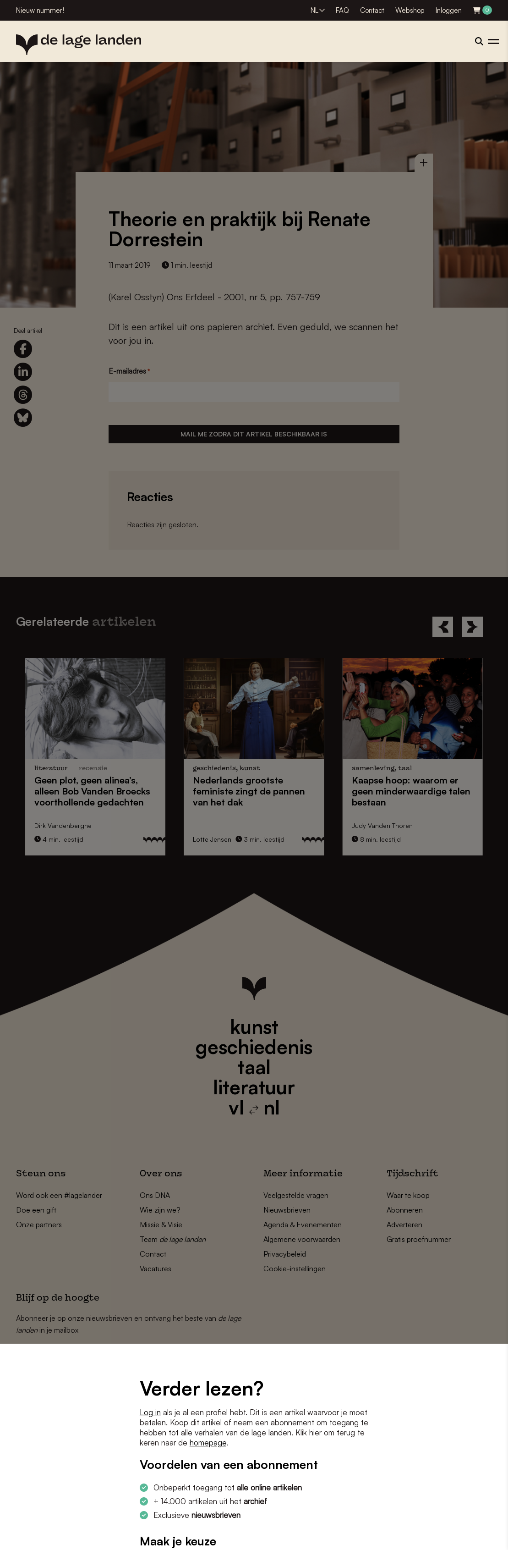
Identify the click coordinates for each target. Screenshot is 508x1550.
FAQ (342, 10)
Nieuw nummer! (40, 10)
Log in (150, 1412)
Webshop (410, 10)
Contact (372, 10)
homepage (208, 1442)
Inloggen (449, 10)
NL (314, 10)
